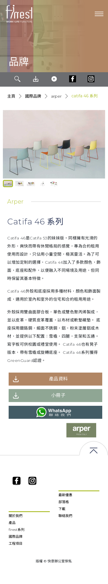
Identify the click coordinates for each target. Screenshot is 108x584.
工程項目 (15, 543)
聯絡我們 (65, 516)
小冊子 (58, 395)
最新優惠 (65, 495)
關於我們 (15, 516)
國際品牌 (33, 96)
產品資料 (58, 379)
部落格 (63, 502)
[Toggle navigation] (99, 14)
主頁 (11, 96)
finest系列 (16, 529)
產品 (12, 522)
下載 (61, 509)
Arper (56, 96)
